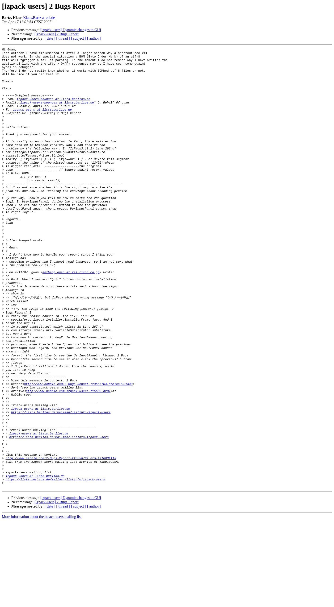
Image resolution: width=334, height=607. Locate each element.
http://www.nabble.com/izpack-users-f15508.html (68, 458)
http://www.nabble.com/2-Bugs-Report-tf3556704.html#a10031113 (61, 539)
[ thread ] (63, 38)
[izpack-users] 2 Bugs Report (56, 34)
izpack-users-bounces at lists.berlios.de (53, 109)
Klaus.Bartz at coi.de (39, 18)
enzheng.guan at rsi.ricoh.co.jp (71, 317)
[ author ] (94, 38)
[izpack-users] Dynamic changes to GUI (70, 30)
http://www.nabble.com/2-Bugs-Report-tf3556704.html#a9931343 (78, 449)
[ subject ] (78, 38)
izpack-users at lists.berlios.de (42, 122)
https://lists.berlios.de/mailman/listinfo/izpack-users (60, 483)
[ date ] (50, 38)
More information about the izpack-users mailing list (42, 603)
